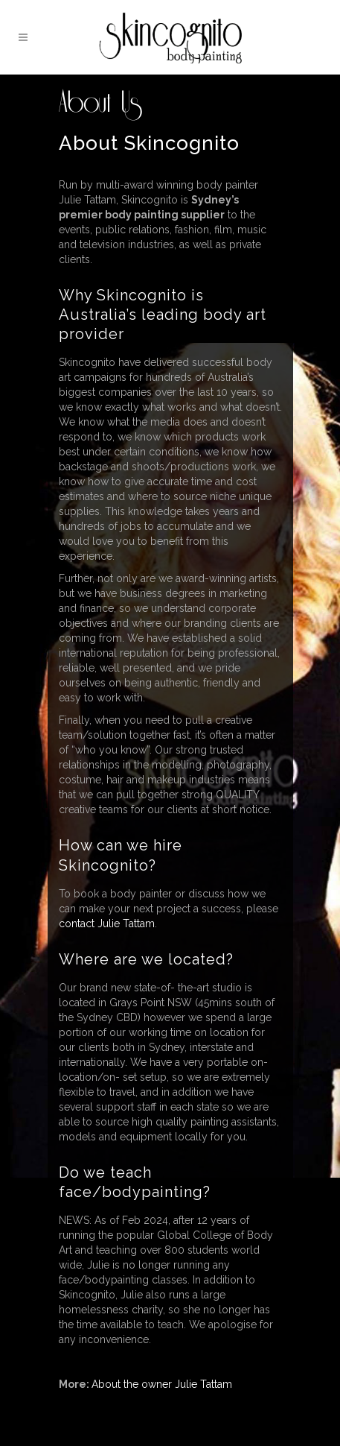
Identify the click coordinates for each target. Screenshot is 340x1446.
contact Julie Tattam (107, 923)
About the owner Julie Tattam (162, 1384)
